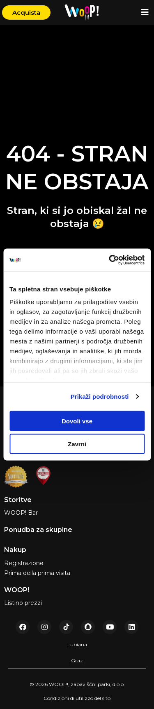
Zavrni (77, 444)
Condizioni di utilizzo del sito (77, 698)
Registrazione (24, 563)
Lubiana (77, 644)
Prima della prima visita (37, 573)
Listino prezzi (23, 603)
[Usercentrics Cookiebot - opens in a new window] (110, 260)
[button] (145, 12)
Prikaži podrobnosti (100, 396)
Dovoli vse (77, 420)
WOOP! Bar (21, 512)
